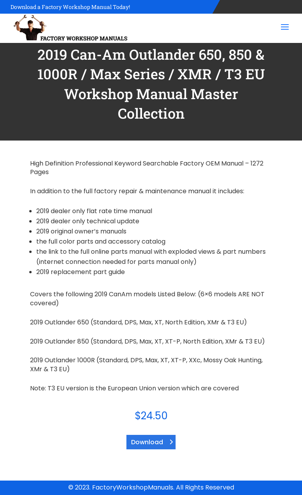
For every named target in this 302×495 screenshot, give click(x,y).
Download (147, 442)
